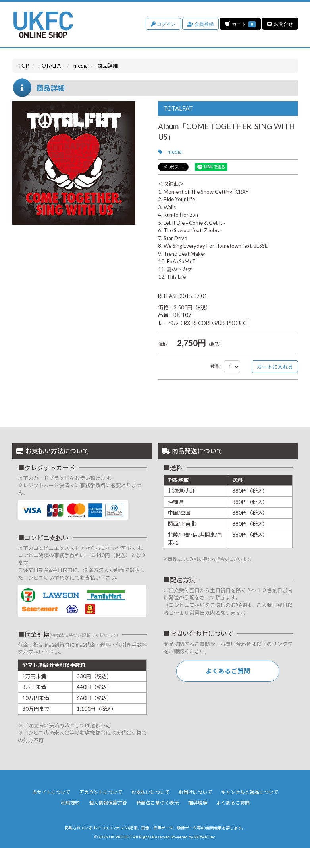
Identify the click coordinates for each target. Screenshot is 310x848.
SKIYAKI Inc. (205, 836)
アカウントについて (100, 792)
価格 (162, 344)
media (175, 151)
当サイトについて (51, 792)
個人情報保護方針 (108, 803)
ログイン (162, 23)
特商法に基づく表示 (157, 803)
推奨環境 (197, 803)
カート (240, 23)
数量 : (215, 366)
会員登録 (200, 23)
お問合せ (280, 23)
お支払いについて (150, 792)
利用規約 (70, 803)
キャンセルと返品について (249, 792)
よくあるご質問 (228, 671)
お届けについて (195, 792)
